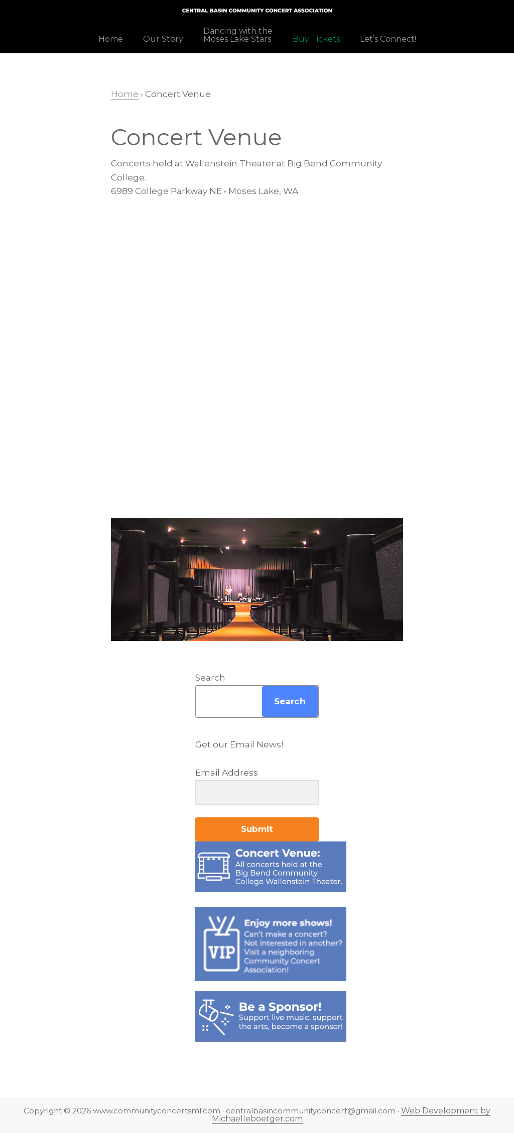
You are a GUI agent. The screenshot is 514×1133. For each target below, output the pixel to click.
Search (210, 678)
